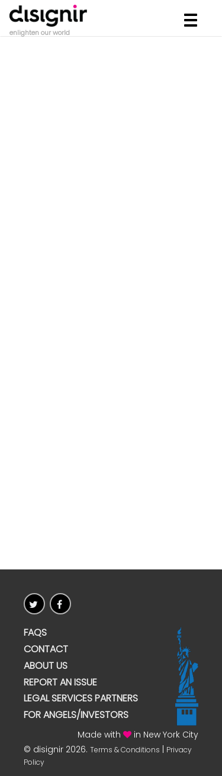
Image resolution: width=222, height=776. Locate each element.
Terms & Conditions (125, 750)
